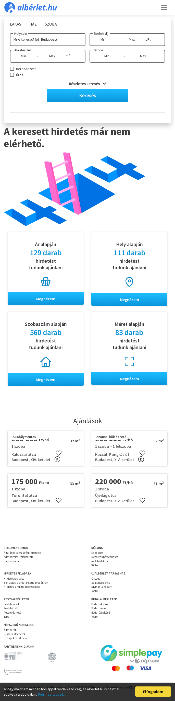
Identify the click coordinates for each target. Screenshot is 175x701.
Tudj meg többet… (52, 694)
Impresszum (11, 561)
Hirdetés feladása (14, 578)
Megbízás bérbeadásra (104, 557)
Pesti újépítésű (12, 612)
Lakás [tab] (15, 24)
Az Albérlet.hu (99, 561)
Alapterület (22, 50)
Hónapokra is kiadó (15, 638)
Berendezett (26, 68)
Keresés (87, 95)
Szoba (99, 50)
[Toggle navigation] (164, 7)
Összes (95, 578)
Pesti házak (11, 608)
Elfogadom (153, 691)
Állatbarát (10, 630)
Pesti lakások (12, 604)
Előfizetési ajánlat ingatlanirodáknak (26, 582)
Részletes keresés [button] (87, 83)
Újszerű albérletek (15, 634)
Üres (19, 75)
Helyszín (20, 33)
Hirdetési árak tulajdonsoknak (22, 587)
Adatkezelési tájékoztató (18, 557)
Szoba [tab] (51, 24)
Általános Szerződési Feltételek (22, 553)
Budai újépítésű (100, 612)
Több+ (94, 565)
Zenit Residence (100, 582)
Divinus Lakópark (101, 587)
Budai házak (98, 608)
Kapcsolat (97, 553)
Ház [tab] (33, 24)
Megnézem (45, 298)
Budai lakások (99, 604)
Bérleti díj (101, 33)
